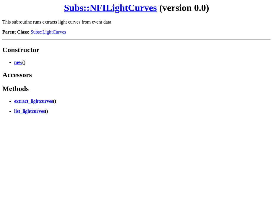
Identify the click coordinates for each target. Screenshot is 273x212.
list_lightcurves (29, 111)
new (18, 62)
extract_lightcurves (33, 101)
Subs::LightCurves (48, 31)
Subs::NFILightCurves (110, 7)
